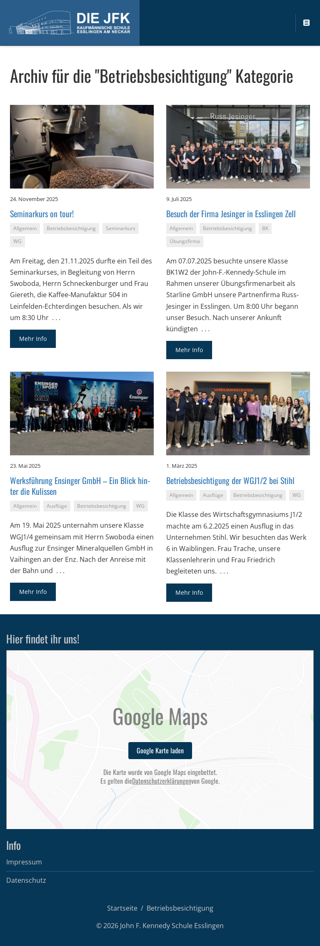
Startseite (122, 908)
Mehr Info (33, 339)
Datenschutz (26, 880)
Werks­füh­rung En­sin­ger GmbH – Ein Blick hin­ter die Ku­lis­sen (80, 485)
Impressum (24, 862)
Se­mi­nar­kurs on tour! (42, 213)
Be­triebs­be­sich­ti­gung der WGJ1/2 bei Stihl (230, 480)
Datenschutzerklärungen (161, 781)
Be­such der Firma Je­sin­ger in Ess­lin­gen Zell (231, 213)
